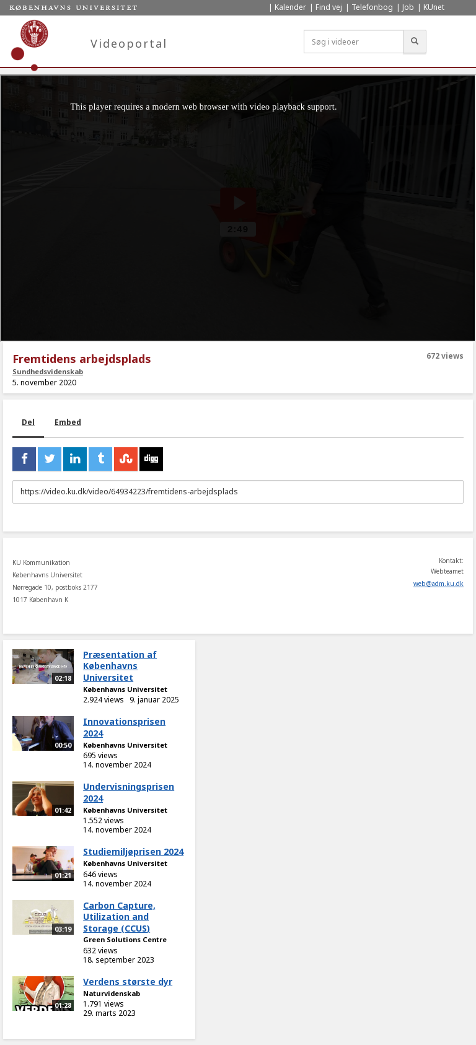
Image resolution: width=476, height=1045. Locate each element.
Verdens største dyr (127, 981)
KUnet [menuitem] (433, 7)
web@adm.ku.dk (438, 583)
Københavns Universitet (125, 689)
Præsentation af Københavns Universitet (120, 666)
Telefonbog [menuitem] (372, 7)
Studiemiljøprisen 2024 (133, 851)
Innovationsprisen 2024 (124, 727)
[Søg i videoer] (353, 41)
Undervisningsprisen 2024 (128, 792)
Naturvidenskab (111, 993)
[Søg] (414, 41)
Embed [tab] (68, 422)
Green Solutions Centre (125, 939)
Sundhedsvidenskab (47, 371)
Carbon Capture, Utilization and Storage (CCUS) (119, 916)
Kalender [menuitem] (290, 7)
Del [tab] (28, 422)
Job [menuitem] (408, 7)
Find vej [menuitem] (328, 7)
